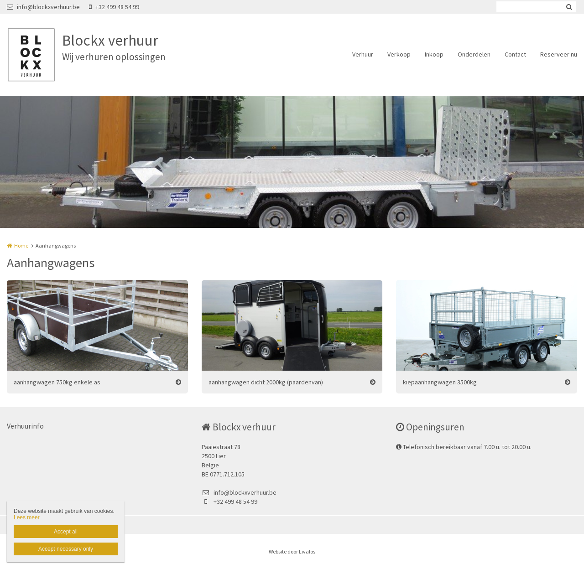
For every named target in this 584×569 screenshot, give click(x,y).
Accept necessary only (65, 549)
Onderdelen (474, 54)
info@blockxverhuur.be (43, 7)
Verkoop (399, 54)
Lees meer (27, 517)
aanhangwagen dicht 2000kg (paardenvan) (266, 382)
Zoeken (569, 6)
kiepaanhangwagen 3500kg (440, 382)
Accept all (66, 531)
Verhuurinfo (25, 425)
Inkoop (434, 54)
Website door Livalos (292, 551)
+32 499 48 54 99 (114, 7)
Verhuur (362, 54)
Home (21, 245)
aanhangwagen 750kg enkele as (57, 382)
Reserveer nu (558, 54)
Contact (515, 54)
